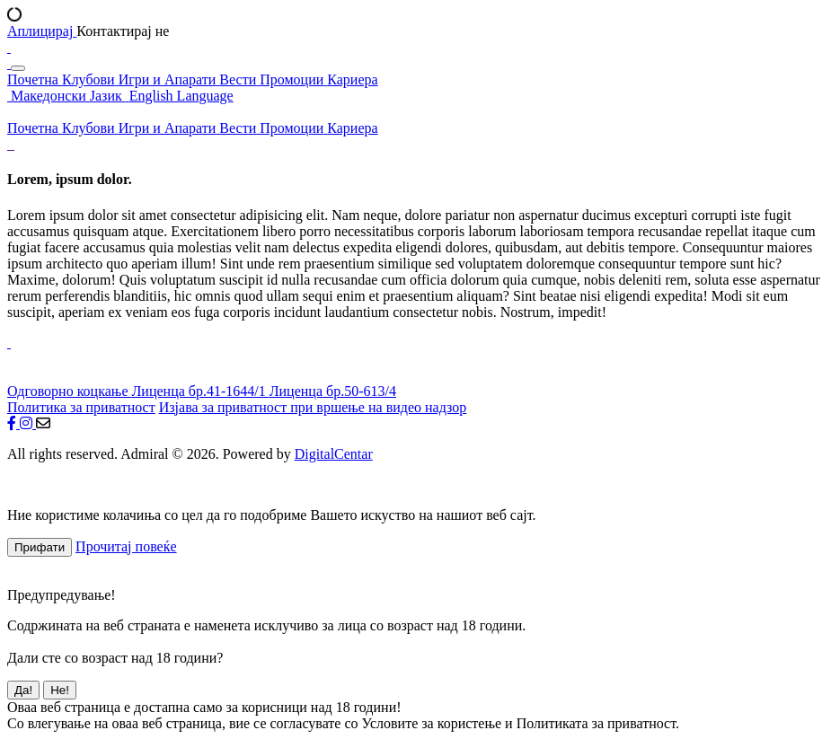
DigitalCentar (334, 454)
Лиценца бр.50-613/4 (333, 391)
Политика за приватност (81, 407)
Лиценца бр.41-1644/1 (200, 391)
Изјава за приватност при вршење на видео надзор (313, 407)
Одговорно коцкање (69, 391)
